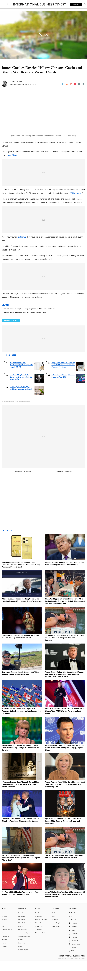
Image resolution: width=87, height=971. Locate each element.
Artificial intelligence (24, 943)
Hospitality (21, 926)
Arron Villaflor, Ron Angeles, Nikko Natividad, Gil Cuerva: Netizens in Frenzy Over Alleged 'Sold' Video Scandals (65, 904)
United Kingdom (57, 933)
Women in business (24, 946)
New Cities (21, 953)
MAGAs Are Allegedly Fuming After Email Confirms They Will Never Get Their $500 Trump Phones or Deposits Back (21, 574)
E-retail (20, 923)
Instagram (22, 247)
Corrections (38, 939)
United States (56, 936)
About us (38, 923)
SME (3, 936)
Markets (4, 929)
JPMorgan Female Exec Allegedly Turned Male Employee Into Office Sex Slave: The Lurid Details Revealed (20, 794)
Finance (20, 936)
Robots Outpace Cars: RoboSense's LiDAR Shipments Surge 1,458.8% (21, 375)
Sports (4, 953)
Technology (5, 943)
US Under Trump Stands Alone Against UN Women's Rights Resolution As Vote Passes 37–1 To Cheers (21, 721)
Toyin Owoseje (17, 81)
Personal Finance (7, 939)
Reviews (4, 956)
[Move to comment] (83, 84)
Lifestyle (4, 949)
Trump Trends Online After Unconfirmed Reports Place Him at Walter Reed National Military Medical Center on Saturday (64, 684)
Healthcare (21, 929)
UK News (4, 926)
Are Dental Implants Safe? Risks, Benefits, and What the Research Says (21, 387)
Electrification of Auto (24, 933)
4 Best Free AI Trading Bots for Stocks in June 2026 (63, 386)
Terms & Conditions (41, 929)
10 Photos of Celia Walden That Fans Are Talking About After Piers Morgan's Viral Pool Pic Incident (64, 648)
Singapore (55, 929)
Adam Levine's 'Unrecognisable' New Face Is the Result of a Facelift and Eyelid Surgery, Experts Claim (64, 758)
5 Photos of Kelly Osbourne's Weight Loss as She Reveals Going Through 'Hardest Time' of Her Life (20, 758)
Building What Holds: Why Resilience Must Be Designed (21, 398)
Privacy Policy (39, 933)
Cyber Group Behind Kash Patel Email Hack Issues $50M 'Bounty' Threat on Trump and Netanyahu (63, 831)
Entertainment (6, 946)
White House (75, 203)
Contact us (38, 926)
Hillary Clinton (11, 165)
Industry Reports (23, 960)
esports (20, 949)
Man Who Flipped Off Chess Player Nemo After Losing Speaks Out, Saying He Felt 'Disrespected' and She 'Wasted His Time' (65, 611)
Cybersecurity (22, 939)
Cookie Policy (39, 936)
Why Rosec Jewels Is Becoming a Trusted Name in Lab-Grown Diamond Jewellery (63, 375)
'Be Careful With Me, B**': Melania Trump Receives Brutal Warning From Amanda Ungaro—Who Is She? (22, 868)
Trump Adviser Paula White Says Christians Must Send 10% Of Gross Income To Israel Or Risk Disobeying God (65, 794)
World (3, 923)
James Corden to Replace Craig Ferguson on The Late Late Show (29, 319)
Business (4, 933)
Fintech (20, 956)
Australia (54, 923)
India (53, 926)
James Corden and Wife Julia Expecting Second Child (24, 323)
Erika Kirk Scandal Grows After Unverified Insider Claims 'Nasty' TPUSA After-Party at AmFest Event (65, 721)
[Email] (79, 84)
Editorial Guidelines (65, 482)
